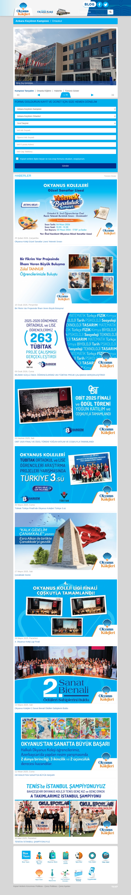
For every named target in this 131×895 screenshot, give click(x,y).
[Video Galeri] (106, 855)
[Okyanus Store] (52, 855)
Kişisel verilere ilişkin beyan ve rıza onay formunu (42, 159)
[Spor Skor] (79, 855)
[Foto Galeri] (92, 855)
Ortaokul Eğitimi (44, 91)
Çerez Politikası (50, 886)
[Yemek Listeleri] (66, 855)
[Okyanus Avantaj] (78, 873)
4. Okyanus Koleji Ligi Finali (27, 642)
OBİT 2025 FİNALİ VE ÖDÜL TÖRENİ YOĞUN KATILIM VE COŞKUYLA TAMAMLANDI (54, 442)
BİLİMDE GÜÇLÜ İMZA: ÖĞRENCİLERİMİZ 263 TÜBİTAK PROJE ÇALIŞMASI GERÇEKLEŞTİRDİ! (60, 375)
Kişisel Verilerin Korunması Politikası (28, 886)
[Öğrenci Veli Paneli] (39, 855)
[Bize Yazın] (26, 855)
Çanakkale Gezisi (23, 575)
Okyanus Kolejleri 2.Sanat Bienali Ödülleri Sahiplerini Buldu (41, 708)
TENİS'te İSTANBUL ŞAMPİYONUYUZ (32, 842)
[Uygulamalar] (92, 873)
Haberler (58, 91)
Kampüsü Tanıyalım (24, 91)
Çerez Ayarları (64, 886)
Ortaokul (57, 21)
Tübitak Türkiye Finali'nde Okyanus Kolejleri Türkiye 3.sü (40, 508)
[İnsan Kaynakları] (52, 873)
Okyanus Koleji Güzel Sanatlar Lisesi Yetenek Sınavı (38, 241)
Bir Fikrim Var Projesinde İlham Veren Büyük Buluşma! (39, 308)
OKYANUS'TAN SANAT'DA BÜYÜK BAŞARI (35, 775)
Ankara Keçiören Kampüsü (32, 21)
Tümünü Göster (72, 91)
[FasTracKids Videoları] (65, 873)
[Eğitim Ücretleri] (39, 873)
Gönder (65, 166)
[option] (65, 57)
